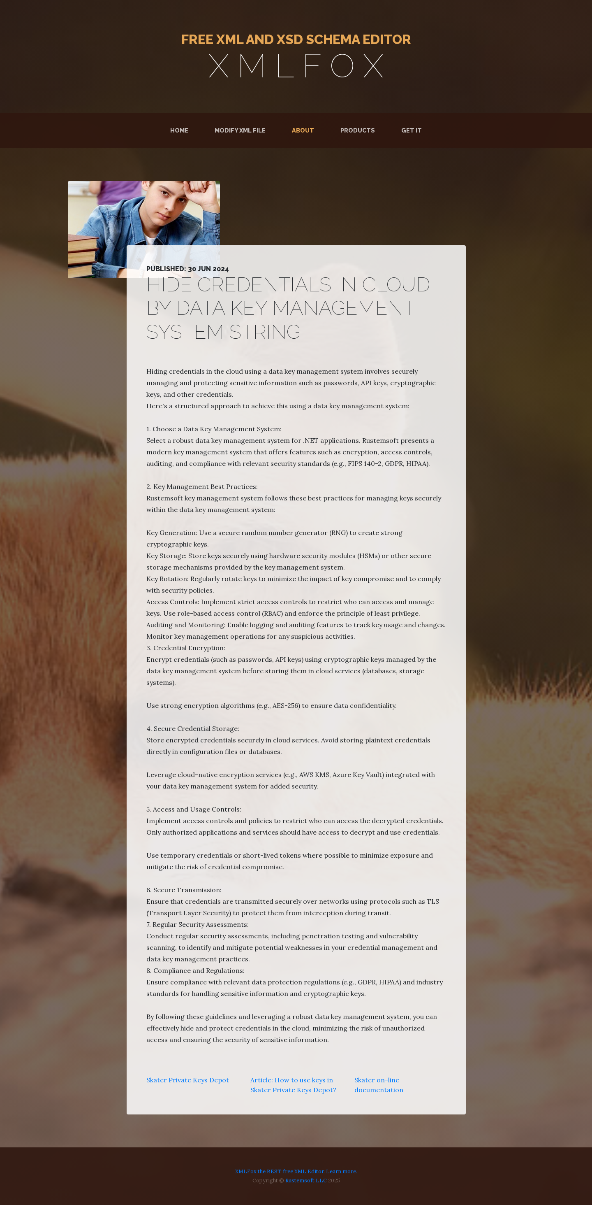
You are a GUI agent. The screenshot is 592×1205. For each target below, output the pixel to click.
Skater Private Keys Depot (187, 1080)
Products (357, 130)
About (303, 130)
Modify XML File (240, 130)
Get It (411, 130)
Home (181, 130)
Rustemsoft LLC (306, 1180)
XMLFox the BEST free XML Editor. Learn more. (296, 1171)
